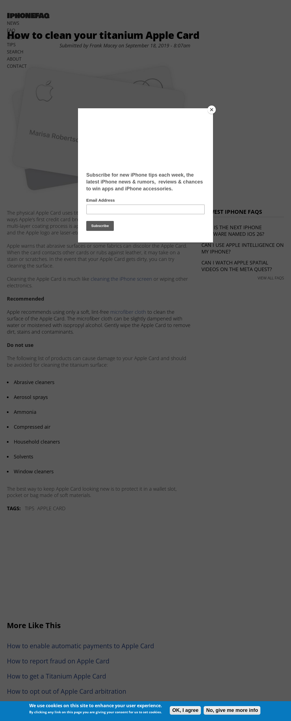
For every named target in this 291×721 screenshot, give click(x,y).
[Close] (212, 110)
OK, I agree (185, 710)
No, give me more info (232, 710)
